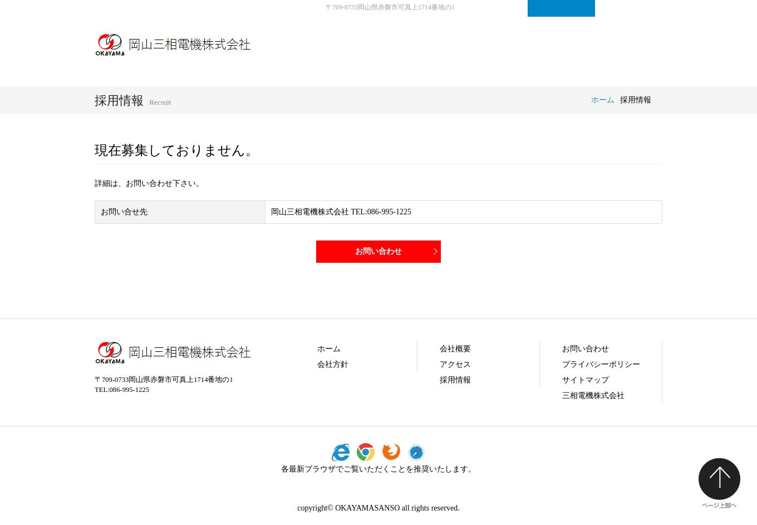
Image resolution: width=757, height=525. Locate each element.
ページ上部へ (719, 483)
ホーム (603, 100)
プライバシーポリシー (601, 364)
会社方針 (451, 44)
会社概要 (513, 44)
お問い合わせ (561, 8)
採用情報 (576, 44)
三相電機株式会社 (593, 395)
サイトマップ (628, 8)
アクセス (455, 364)
